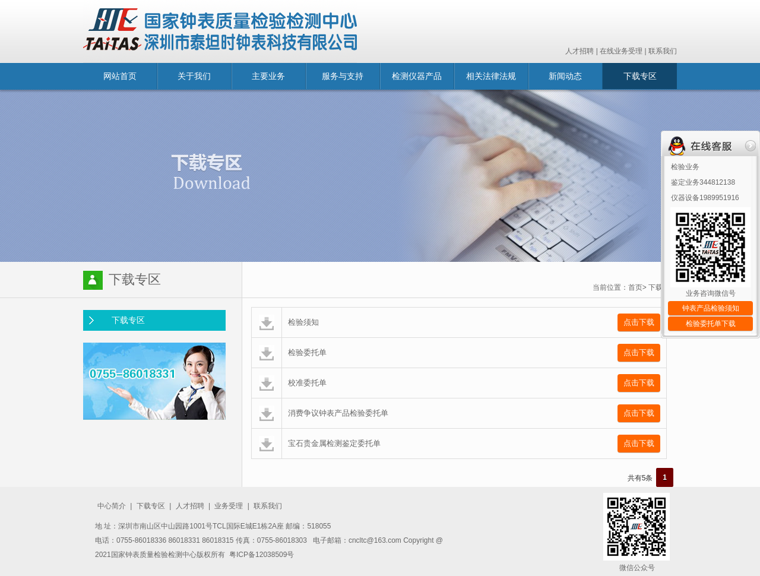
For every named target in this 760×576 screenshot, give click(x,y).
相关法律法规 (491, 76)
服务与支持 (342, 76)
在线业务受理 (621, 51)
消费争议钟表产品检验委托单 (338, 413)
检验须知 (303, 322)
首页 (635, 287)
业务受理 (228, 506)
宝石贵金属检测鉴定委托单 (334, 443)
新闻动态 (565, 76)
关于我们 (194, 76)
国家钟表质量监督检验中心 (220, 31)
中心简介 (111, 506)
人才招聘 (579, 51)
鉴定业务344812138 (703, 182)
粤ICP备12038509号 (261, 554)
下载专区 (640, 76)
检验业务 (685, 167)
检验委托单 (307, 352)
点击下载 (638, 322)
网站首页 (120, 76)
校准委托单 (307, 382)
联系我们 (662, 51)
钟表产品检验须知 (710, 308)
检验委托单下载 (711, 323)
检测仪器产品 (417, 76)
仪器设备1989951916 (705, 198)
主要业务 (268, 76)
